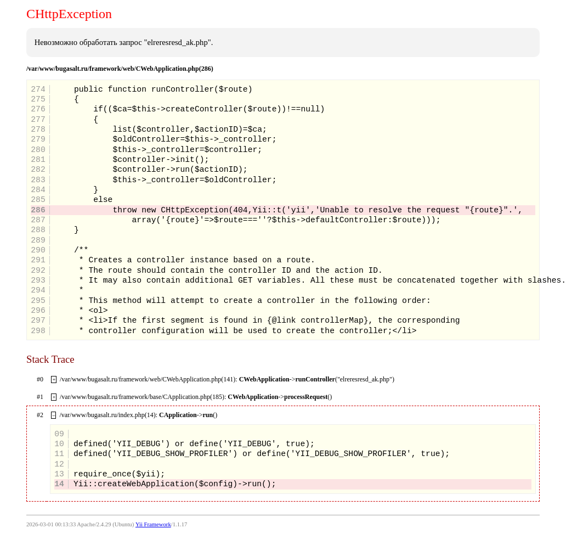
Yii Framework (153, 524)
